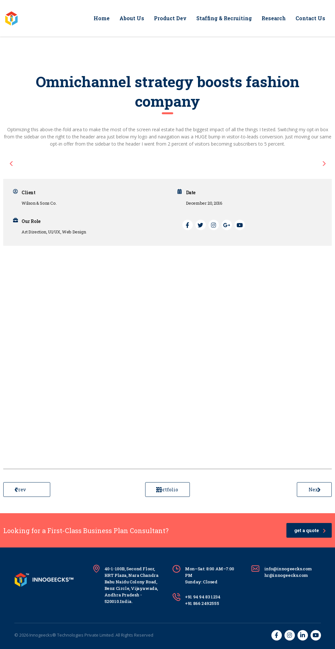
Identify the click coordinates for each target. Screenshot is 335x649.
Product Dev (170, 18)
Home (102, 18)
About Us (131, 18)
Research (274, 18)
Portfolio (167, 489)
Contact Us (310, 18)
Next (315, 489)
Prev (20, 489)
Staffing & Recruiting (224, 18)
